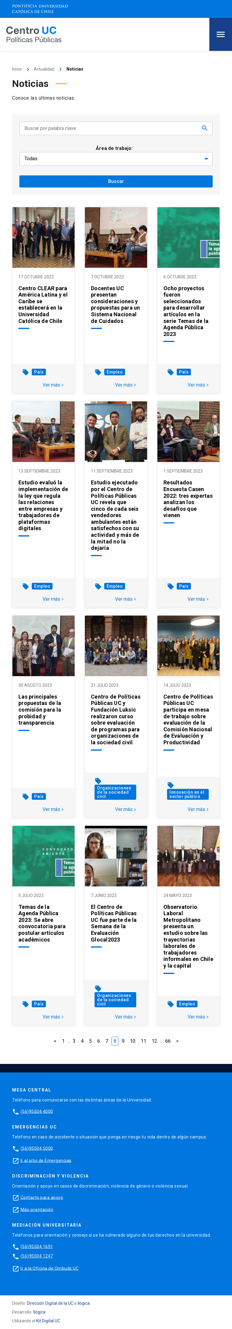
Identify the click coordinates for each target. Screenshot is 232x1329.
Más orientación (37, 1209)
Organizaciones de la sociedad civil (114, 792)
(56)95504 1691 (37, 1246)
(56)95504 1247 (37, 1256)
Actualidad (44, 69)
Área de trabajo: (114, 148)
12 (154, 1041)
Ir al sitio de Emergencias (46, 1160)
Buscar (116, 181)
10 (132, 1041)
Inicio (17, 69)
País (39, 372)
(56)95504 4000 (37, 1111)
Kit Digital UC (48, 1320)
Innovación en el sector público (186, 794)
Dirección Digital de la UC (50, 1303)
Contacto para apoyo (42, 1197)
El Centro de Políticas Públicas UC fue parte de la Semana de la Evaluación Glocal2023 (114, 923)
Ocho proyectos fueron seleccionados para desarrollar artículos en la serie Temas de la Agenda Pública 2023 (185, 311)
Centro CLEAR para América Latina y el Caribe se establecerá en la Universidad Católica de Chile (43, 304)
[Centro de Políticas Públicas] (34, 34)
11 (143, 1041)
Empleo (115, 372)
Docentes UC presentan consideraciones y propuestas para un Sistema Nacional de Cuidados (115, 304)
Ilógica (84, 1303)
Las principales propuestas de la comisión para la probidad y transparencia (39, 709)
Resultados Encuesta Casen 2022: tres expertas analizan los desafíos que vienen (188, 498)
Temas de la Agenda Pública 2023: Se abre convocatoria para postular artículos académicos (42, 923)
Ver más (54, 385)
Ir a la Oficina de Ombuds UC (50, 1268)
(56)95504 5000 (37, 1148)
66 (168, 1041)
